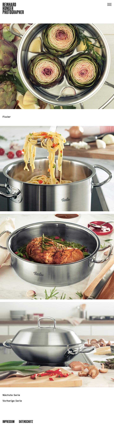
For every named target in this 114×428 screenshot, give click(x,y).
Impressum (9, 421)
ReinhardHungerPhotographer (13, 9)
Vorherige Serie (12, 401)
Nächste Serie (11, 395)
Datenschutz (26, 421)
